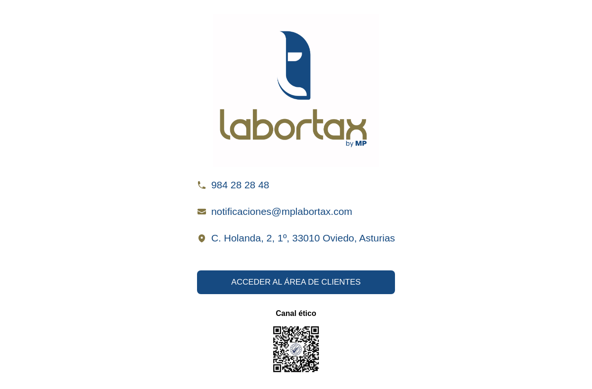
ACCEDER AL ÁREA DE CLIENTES (295, 282)
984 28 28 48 (240, 184)
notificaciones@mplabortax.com (281, 211)
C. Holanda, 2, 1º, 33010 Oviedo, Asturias (303, 237)
